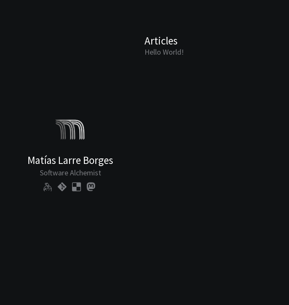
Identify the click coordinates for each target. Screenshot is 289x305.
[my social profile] (91, 187)
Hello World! (164, 52)
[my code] (62, 187)
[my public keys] (47, 187)
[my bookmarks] (76, 187)
